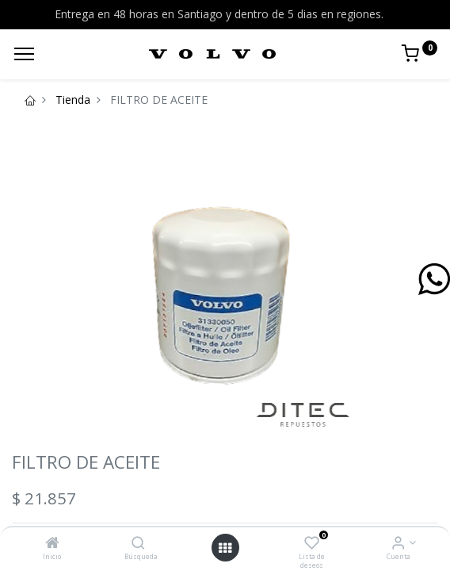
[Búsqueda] (138, 543)
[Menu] (24, 53)
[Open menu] (225, 548)
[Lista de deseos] (311, 543)
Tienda (72, 99)
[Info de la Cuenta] (398, 543)
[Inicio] (52, 543)
